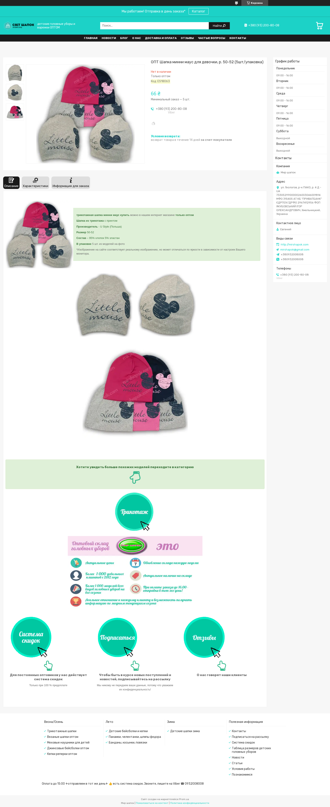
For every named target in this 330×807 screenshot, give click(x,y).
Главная (90, 38)
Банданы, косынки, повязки (128, 742)
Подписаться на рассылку (250, 737)
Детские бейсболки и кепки (128, 731)
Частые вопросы (211, 38)
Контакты (237, 38)
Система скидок (243, 742)
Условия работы (243, 769)
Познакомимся (242, 774)
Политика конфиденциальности (189, 803)
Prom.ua (184, 799)
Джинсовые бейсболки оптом (68, 748)
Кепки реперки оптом (62, 754)
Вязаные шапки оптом (62, 737)
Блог (124, 38)
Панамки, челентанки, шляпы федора (135, 737)
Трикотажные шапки (61, 731)
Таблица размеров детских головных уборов (251, 750)
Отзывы (187, 38)
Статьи (237, 763)
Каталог (198, 11)
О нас (136, 38)
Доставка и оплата (161, 38)
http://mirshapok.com (295, 244)
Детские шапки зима (185, 731)
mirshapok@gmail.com (294, 249)
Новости (109, 38)
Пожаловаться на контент (152, 803)
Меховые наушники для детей (68, 742)
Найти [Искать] (218, 25)
